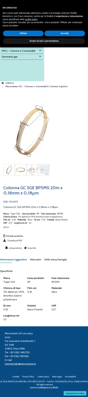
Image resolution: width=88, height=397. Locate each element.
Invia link (31, 248)
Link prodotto (15, 248)
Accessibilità (70, 376)
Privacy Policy (28, 376)
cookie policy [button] (31, 19)
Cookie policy (43, 376)
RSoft (55, 387)
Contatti (15, 376)
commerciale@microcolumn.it (20, 363)
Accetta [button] (65, 33)
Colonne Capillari (59, 86)
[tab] (15, 260)
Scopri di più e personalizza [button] (43, 41)
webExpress (44, 387)
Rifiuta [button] (23, 33)
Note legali (57, 376)
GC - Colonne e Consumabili (33, 86)
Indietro (7, 83)
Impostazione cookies (75, 393)
